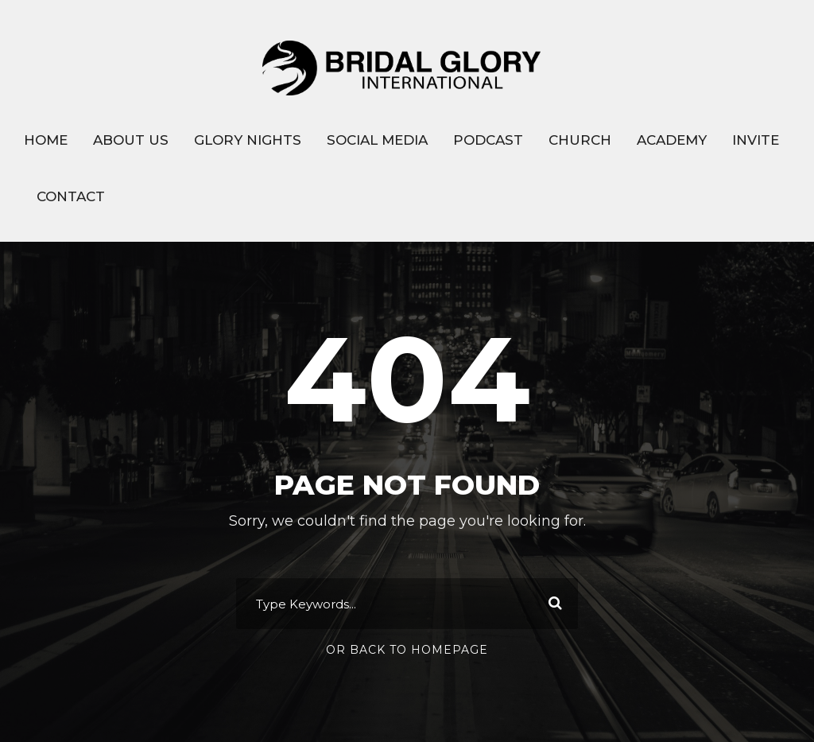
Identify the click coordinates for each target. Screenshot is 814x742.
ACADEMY (672, 140)
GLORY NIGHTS (247, 140)
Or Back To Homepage (407, 650)
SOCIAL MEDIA (377, 140)
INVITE (755, 140)
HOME (46, 140)
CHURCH (579, 140)
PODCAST (488, 140)
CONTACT (71, 196)
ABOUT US (131, 140)
